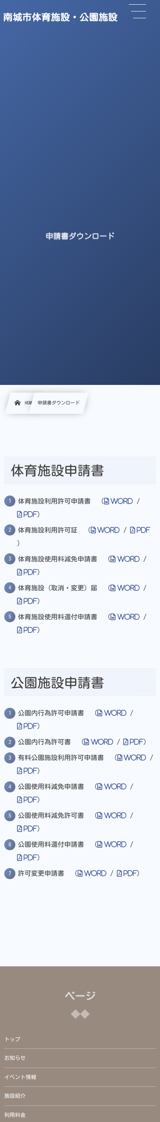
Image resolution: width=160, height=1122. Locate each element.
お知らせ (15, 1058)
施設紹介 (15, 1096)
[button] (137, 11)
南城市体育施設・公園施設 (60, 17)
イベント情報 (20, 1077)
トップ (12, 1039)
